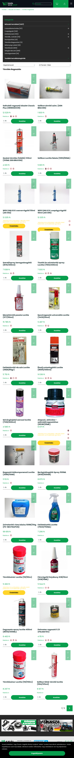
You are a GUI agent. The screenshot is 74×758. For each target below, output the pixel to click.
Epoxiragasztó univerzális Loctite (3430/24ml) (53, 316)
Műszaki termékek (14, 9)
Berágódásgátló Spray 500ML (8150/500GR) (52, 473)
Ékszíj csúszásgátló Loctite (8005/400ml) (50, 369)
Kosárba (22, 121)
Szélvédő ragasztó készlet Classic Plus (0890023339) (19, 107)
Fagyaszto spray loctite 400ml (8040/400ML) (17, 631)
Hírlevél (59, 741)
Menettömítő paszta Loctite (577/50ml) (16, 316)
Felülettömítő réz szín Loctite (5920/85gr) (16, 369)
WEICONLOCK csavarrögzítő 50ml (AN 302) (19, 212)
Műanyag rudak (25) (13, 45)
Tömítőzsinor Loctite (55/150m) (18, 682)
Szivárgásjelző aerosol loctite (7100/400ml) (17, 421)
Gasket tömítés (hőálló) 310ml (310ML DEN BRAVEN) (17, 159)
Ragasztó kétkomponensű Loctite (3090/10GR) (19, 473)
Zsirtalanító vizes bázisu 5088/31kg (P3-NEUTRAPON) (19, 526)
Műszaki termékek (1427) (14, 24)
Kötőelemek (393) (12, 34)
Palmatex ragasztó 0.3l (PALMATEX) (49, 631)
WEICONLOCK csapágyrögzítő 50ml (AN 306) (52, 212)
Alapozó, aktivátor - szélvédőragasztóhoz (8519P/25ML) (48, 422)
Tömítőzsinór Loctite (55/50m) (17, 577)
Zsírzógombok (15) (12, 53)
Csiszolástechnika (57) (13, 28)
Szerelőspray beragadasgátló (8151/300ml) (17, 264)
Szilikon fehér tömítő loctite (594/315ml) (50, 683)
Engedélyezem (37, 753)
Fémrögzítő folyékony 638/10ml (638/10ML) (53, 578)
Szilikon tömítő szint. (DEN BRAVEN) (50, 107)
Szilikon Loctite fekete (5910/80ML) (54, 158)
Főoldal (4, 9)
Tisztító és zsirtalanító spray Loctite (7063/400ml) (51, 264)
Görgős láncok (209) (12, 50)
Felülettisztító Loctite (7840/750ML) (47, 526)
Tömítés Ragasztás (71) (13, 42)
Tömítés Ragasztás (28, 9)
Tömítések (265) (11, 48)
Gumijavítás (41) (11, 39)
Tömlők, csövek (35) (12, 37)
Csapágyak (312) (11, 31)
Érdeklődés (14, 226)
